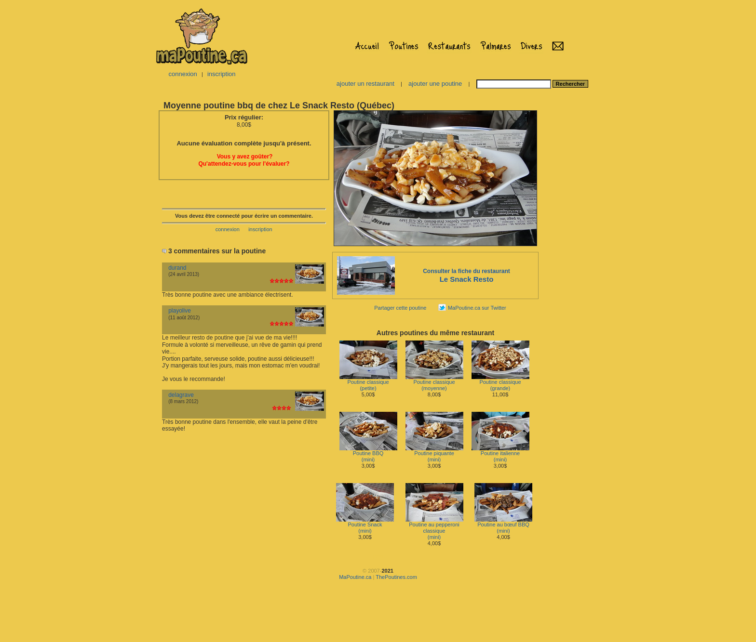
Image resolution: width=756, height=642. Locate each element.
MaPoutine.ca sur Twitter (477, 308)
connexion (182, 74)
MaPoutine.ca (355, 577)
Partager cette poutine (400, 308)
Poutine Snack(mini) (365, 525)
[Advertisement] (570, 253)
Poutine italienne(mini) (500, 453)
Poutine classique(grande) (500, 382)
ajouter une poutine (435, 83)
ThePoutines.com (396, 577)
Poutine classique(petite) (368, 382)
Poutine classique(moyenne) (434, 382)
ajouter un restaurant (365, 83)
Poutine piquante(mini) (434, 453)
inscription (221, 74)
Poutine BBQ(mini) (368, 453)
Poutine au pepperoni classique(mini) (434, 528)
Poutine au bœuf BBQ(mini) (503, 525)
